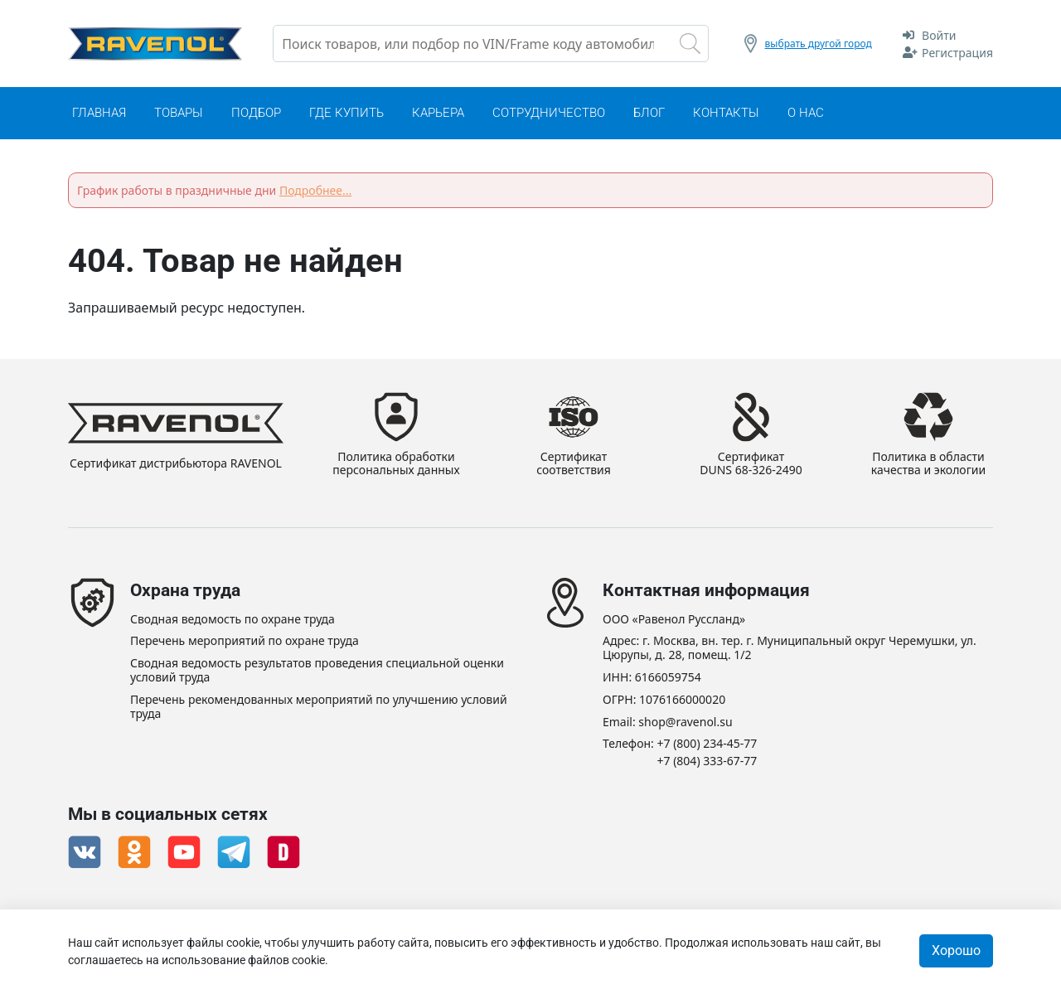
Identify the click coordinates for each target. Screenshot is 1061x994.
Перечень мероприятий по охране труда (244, 641)
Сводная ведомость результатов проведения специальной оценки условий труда (317, 671)
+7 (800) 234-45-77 (707, 744)
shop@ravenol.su (685, 722)
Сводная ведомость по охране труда (232, 620)
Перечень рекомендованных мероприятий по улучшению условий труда (318, 707)
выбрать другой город (818, 43)
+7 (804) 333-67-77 (707, 761)
